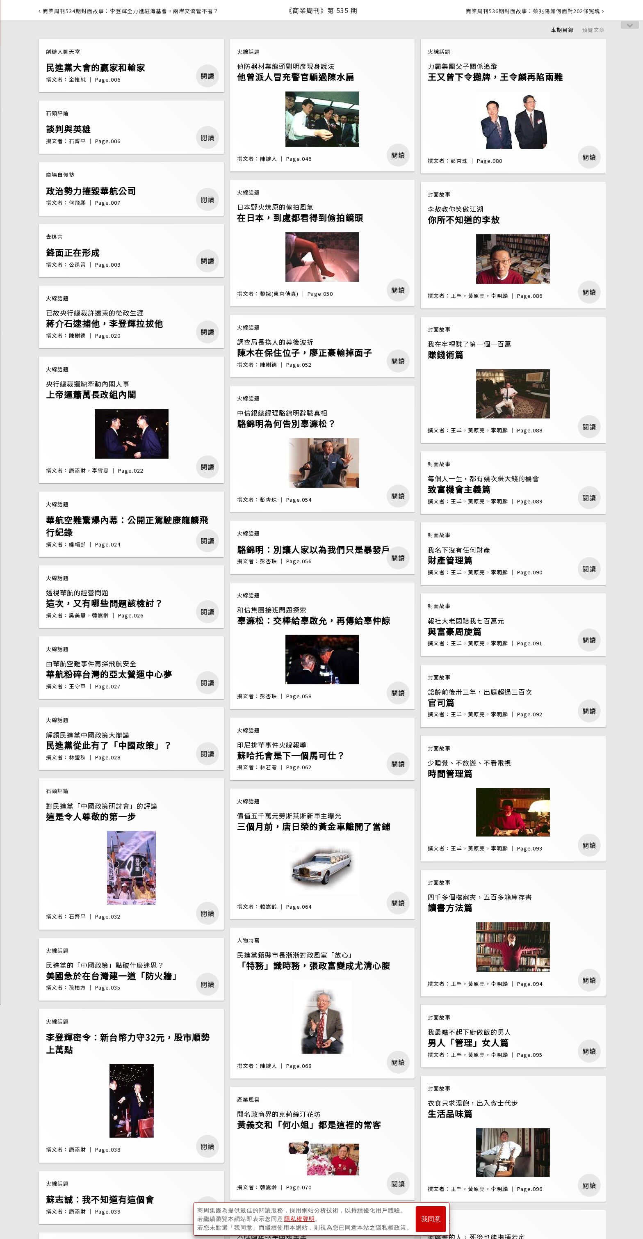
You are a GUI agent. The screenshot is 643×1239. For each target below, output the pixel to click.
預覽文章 (593, 30)
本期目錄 (562, 30)
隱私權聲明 (299, 1219)
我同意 (431, 1219)
